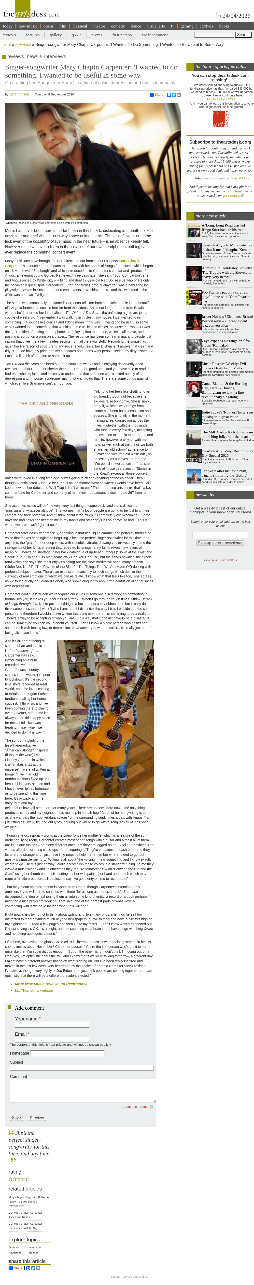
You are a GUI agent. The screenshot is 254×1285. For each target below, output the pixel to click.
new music (28, 26)
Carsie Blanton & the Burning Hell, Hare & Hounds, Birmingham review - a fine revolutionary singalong (224, 390)
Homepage (19, 1053)
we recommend (155, 34)
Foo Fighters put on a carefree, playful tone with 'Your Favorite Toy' (226, 296)
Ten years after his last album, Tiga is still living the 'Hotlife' (224, 473)
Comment (18, 1076)
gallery (56, 34)
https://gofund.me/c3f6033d (221, 99)
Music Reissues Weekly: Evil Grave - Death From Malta (224, 365)
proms (96, 34)
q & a (76, 34)
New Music (23, 45)
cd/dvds (206, 26)
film (62, 26)
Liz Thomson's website (34, 990)
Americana (15, 1252)
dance (136, 26)
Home (6, 45)
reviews (9, 34)
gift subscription (232, 196)
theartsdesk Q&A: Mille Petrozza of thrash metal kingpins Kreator (227, 247)
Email (21, 1034)
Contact (115, 1276)
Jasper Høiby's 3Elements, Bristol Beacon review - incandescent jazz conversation (227, 320)
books (224, 26)
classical (79, 26)
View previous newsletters (220, 560)
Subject (16, 1062)
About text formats (136, 1107)
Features (14, 1247)
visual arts (156, 26)
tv (172, 26)
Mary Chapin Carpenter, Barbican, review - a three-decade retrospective (29, 1201)
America (33, 1252)
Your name (26, 1018)
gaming (187, 26)
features (33, 34)
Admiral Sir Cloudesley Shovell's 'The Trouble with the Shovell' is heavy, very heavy (227, 272)
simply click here (239, 178)
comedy (118, 26)
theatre (99, 26)
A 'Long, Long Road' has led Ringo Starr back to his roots (223, 227)
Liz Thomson (19, 94)
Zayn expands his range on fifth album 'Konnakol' (226, 343)
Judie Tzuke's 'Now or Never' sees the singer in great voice (227, 414)
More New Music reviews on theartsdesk (51, 984)
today (8, 26)
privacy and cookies (135, 1276)
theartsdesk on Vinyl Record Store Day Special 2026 (228, 453)
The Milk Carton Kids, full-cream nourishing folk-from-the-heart (227, 434)
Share (156, 95)
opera (48, 26)
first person (122, 34)
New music (35, 1247)
